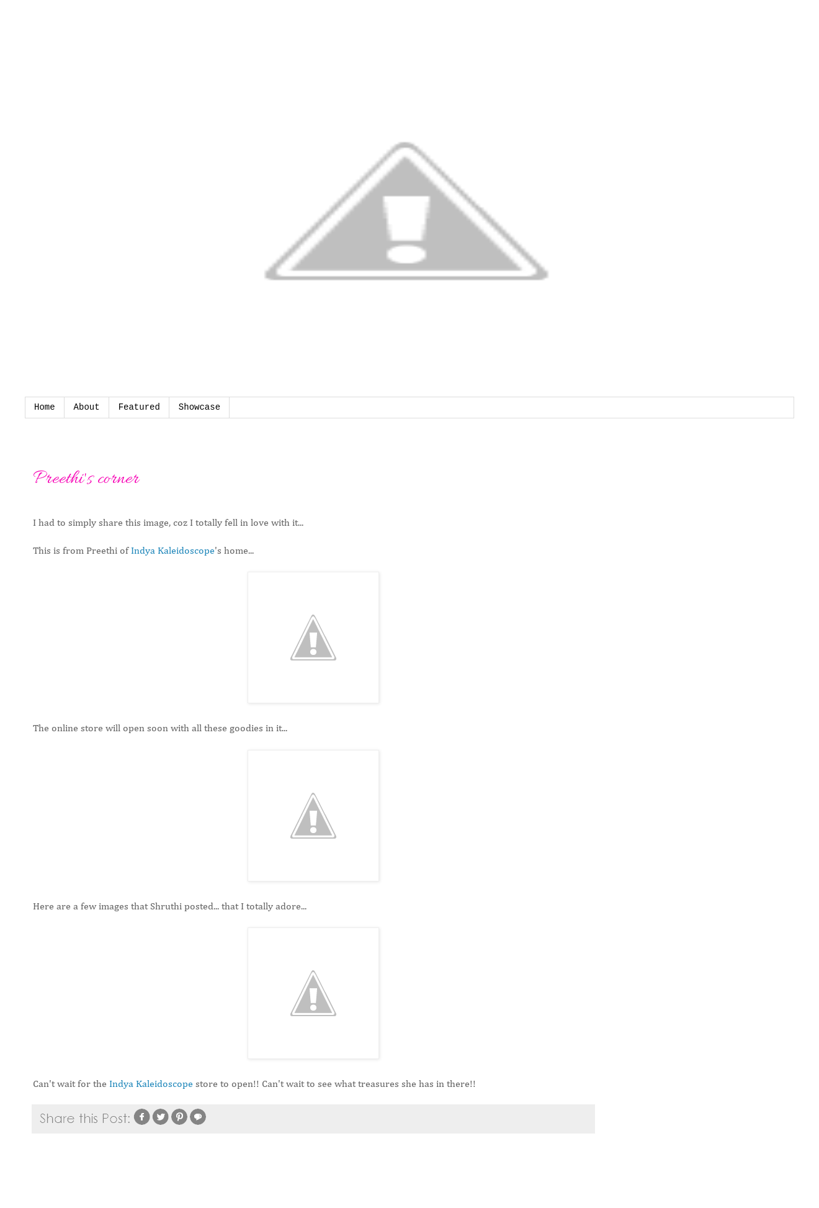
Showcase (199, 407)
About (87, 407)
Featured (139, 407)
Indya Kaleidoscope (173, 551)
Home (44, 407)
